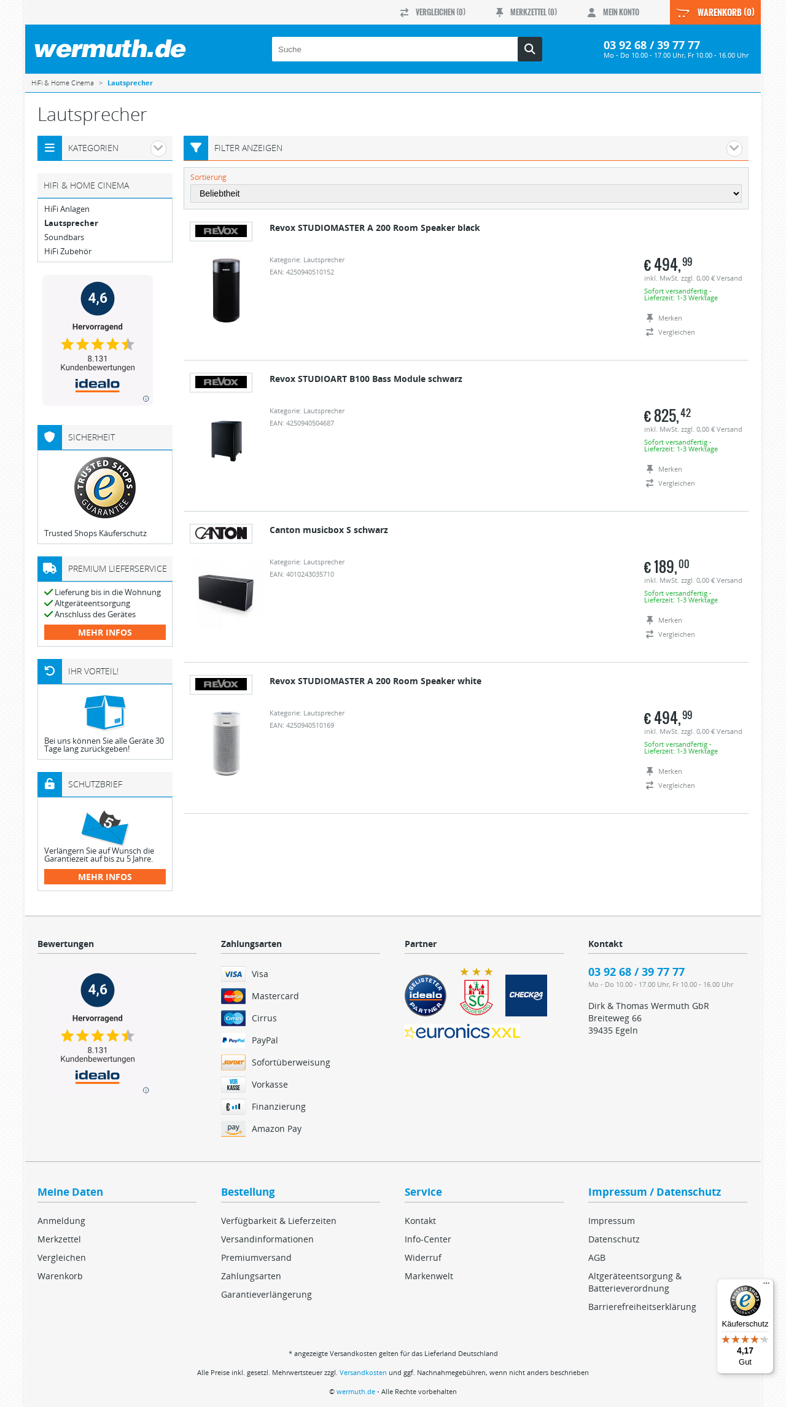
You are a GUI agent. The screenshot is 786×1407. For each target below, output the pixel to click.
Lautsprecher (71, 223)
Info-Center (428, 1239)
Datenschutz (614, 1239)
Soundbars (64, 237)
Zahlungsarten (251, 1276)
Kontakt (420, 1220)
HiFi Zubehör (67, 251)
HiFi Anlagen (67, 209)
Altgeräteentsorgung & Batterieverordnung (635, 1282)
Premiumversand (256, 1257)
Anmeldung (61, 1220)
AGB (596, 1257)
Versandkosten (363, 1372)
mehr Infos (105, 632)
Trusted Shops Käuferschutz (95, 533)
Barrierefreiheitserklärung (642, 1306)
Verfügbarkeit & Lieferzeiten (279, 1220)
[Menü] (766, 1286)
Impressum (611, 1220)
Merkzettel (59, 1239)
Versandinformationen (267, 1239)
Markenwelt (429, 1276)
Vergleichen (61, 1257)
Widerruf (423, 1257)
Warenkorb (60, 1276)
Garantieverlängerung (266, 1294)
